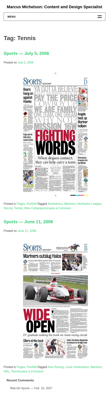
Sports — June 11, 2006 (28, 221)
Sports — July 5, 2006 (26, 53)
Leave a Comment (59, 208)
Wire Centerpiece (35, 208)
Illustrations (55, 203)
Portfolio (32, 203)
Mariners (70, 203)
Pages (21, 203)
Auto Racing (56, 367)
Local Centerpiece (77, 367)
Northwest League (89, 203)
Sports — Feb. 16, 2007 (36, 388)
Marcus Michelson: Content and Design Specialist (54, 7)
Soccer (8, 208)
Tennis (18, 208)
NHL (7, 371)
